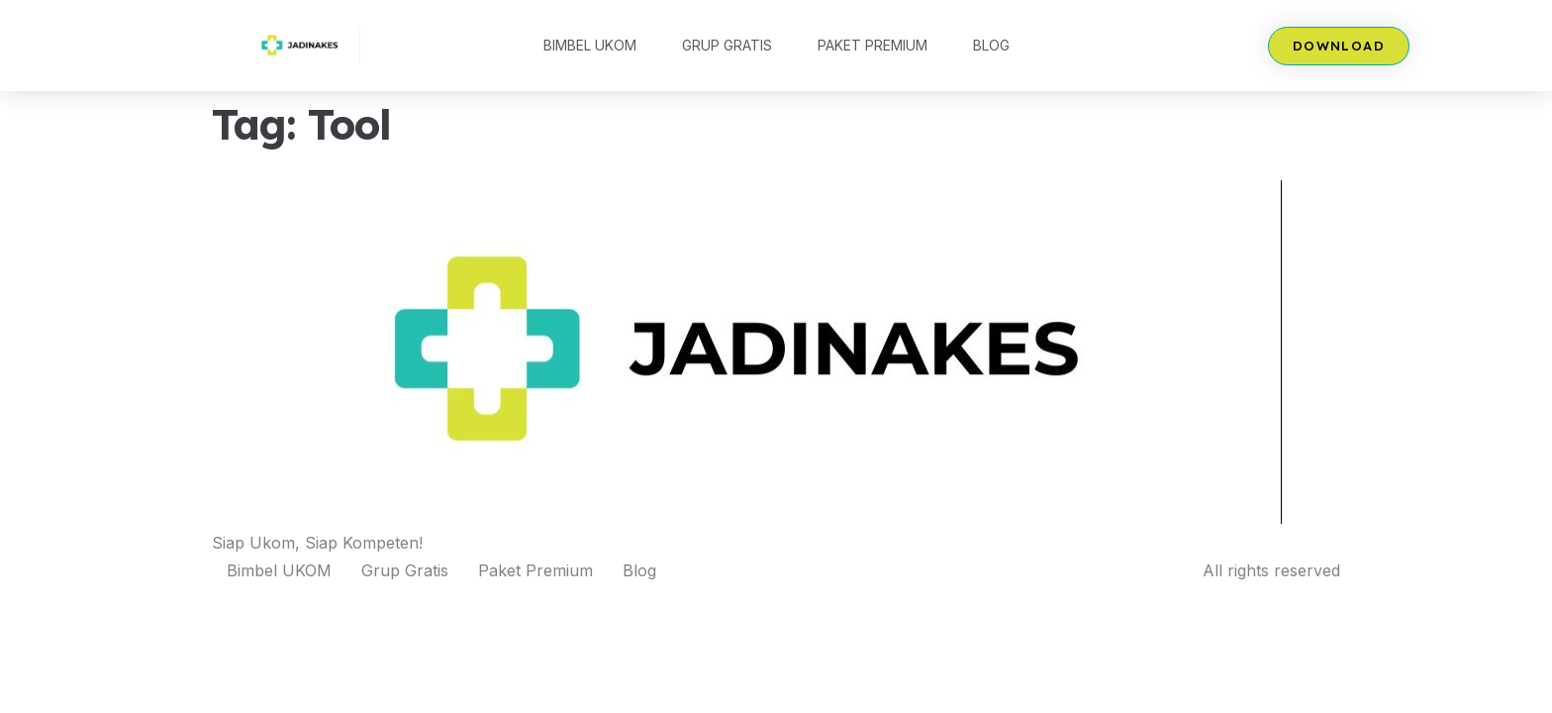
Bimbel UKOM (589, 45)
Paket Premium (872, 45)
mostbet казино (481, 0)
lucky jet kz (464, 0)
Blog (991, 45)
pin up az (472, 0)
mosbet (491, 0)
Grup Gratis (727, 45)
